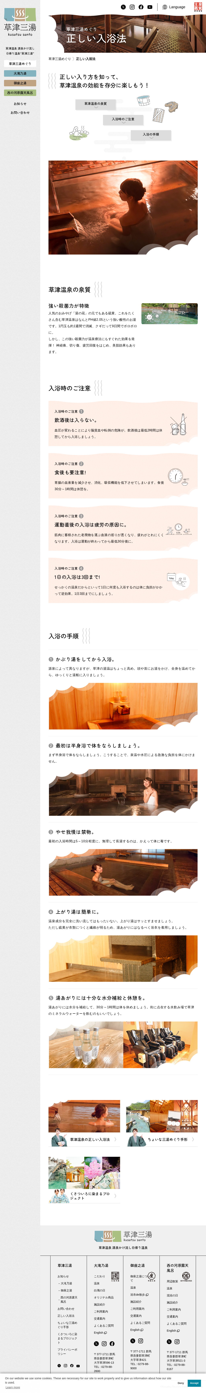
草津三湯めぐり (59, 59)
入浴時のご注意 (123, 119)
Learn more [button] (13, 1387)
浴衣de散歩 (137, 1294)
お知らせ (20, 103)
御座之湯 (66, 1290)
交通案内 (99, 1318)
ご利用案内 (101, 1311)
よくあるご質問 (104, 1325)
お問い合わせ (20, 112)
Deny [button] (181, 1383)
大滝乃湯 (66, 1283)
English (98, 1332)
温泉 (97, 1283)
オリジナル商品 (104, 1297)
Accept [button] (194, 1383)
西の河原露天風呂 (69, 1299)
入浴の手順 (151, 134)
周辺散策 (172, 1281)
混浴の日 (172, 1295)
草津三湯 (65, 1265)
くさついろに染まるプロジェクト (67, 1338)
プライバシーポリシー (67, 1351)
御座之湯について (140, 1278)
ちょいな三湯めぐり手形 (67, 1325)
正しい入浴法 (66, 1315)
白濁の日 (99, 1290)
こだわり (99, 1276)
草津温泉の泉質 (95, 103)
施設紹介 (99, 1304)
